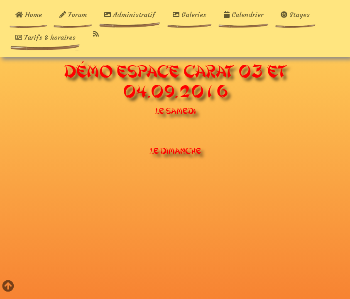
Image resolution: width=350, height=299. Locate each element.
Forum (73, 14)
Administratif (129, 14)
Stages (295, 14)
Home (32, 14)
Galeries (189, 14)
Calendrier (243, 14)
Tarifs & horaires (45, 37)
